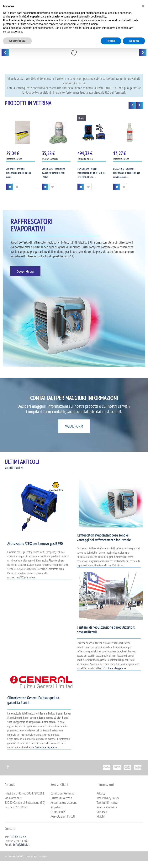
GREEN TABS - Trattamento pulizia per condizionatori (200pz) (53, 172)
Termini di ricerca (107, 802)
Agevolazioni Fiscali (62, 816)
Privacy (101, 793)
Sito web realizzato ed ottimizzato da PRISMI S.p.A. (26, 856)
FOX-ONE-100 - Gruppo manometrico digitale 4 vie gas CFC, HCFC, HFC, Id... (91, 172)
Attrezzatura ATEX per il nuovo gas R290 (35, 543)
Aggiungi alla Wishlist (17, 187)
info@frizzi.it (21, 844)
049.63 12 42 (18, 837)
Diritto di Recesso (61, 798)
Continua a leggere (114, 668)
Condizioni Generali (62, 793)
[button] (143, 6)
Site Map (102, 811)
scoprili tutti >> (14, 467)
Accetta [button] (134, 40)
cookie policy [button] (98, 16)
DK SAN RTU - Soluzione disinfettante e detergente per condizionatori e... (126, 172)
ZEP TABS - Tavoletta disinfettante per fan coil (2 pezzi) (18, 172)
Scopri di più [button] (17, 40)
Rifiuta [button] (111, 40)
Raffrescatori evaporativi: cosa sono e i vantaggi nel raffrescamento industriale (104, 537)
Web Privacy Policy (108, 798)
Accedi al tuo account (63, 802)
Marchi (101, 816)
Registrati (56, 807)
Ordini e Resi (58, 811)
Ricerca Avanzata (107, 807)
